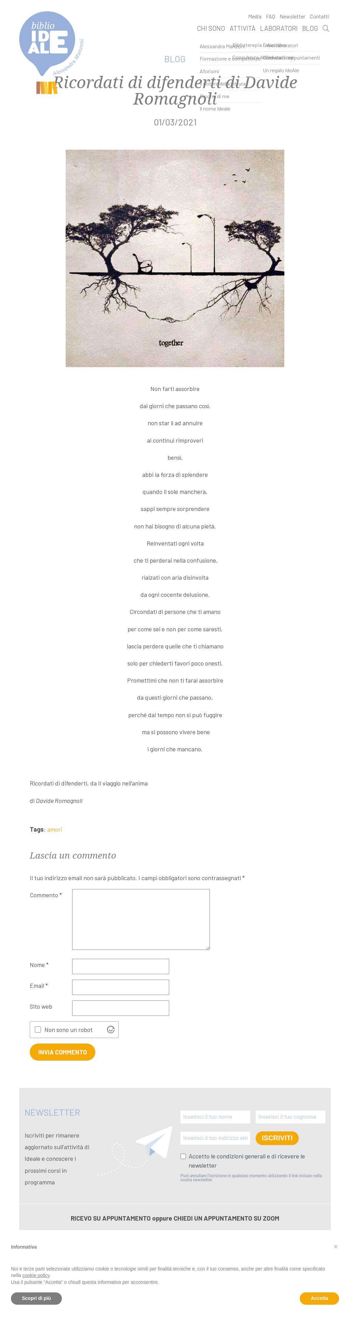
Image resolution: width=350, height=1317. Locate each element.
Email (39, 985)
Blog (310, 28)
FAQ (270, 16)
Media (254, 16)
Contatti (319, 16)
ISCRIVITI (277, 1138)
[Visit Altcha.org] (111, 1029)
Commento (46, 895)
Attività (243, 28)
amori (54, 829)
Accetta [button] (319, 1298)
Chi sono (211, 28)
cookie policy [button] (35, 1275)
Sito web (41, 1006)
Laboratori (279, 28)
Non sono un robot (68, 1029)
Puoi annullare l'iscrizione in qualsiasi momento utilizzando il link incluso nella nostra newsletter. (251, 1178)
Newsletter (292, 16)
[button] (335, 1246)
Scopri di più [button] (36, 1298)
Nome (39, 964)
